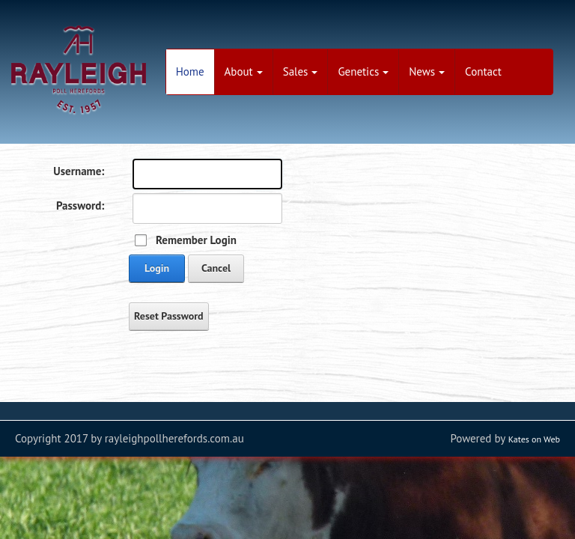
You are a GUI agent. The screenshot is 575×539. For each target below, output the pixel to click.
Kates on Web (534, 439)
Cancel (216, 268)
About (244, 71)
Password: (80, 205)
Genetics (363, 71)
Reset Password (169, 316)
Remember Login (196, 240)
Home (190, 71)
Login (156, 268)
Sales (300, 71)
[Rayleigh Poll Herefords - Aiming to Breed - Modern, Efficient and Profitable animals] (78, 68)
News (427, 71)
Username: (78, 171)
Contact (483, 71)
